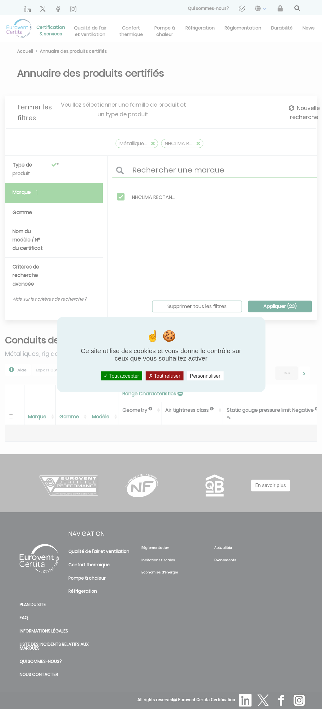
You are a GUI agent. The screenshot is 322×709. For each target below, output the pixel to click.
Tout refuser (164, 376)
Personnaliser (205, 376)
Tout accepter (121, 376)
